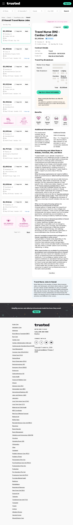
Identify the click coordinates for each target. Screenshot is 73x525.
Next (28, 232)
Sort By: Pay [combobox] (7, 24)
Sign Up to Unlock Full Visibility (49, 92)
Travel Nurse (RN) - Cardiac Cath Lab (47, 33)
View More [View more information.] (52, 273)
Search (66, 11)
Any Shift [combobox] (50, 11)
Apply (26, 31)
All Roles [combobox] (5, 11)
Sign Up (67, 3)
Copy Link (18, 31)
